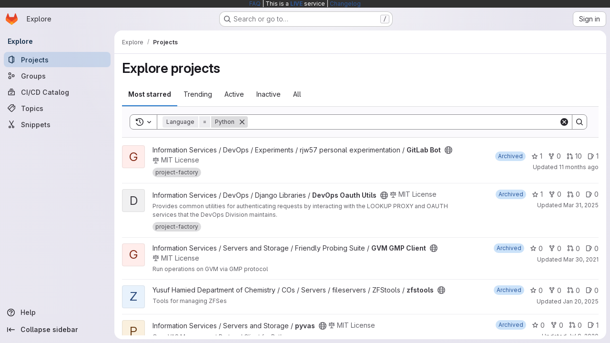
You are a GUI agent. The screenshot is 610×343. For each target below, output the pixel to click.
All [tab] (297, 94)
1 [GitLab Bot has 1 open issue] (593, 156)
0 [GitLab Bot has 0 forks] (554, 156)
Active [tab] (234, 94)
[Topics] (57, 108)
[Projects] (57, 59)
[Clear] (564, 122)
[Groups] (57, 75)
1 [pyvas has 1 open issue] (593, 325)
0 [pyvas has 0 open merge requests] (575, 325)
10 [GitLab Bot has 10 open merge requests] (574, 156)
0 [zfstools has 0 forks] (555, 290)
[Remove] (242, 122)
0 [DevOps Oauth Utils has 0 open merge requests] (573, 194)
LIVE (296, 3)
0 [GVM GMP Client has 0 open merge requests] (573, 248)
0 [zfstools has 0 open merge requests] (573, 290)
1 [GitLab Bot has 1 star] (536, 156)
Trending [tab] (197, 94)
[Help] (57, 312)
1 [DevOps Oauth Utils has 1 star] (537, 194)
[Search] (403, 122)
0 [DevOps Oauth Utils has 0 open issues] (592, 194)
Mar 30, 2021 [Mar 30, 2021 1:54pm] (581, 259)
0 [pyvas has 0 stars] (538, 325)
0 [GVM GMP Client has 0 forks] (555, 248)
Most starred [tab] (149, 94)
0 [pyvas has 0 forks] (556, 325)
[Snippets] (57, 124)
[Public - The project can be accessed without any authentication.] (448, 150)
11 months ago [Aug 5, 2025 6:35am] (579, 167)
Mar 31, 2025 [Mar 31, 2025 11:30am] (581, 205)
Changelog (345, 3)
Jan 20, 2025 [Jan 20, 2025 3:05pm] (581, 301)
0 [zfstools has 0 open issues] (592, 290)
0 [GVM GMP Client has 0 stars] (536, 248)
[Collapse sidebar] (57, 329)
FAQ (255, 3)
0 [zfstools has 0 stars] (536, 290)
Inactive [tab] (268, 94)
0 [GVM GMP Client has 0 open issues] (592, 248)
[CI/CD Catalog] (57, 92)
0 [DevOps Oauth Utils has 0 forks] (555, 194)
